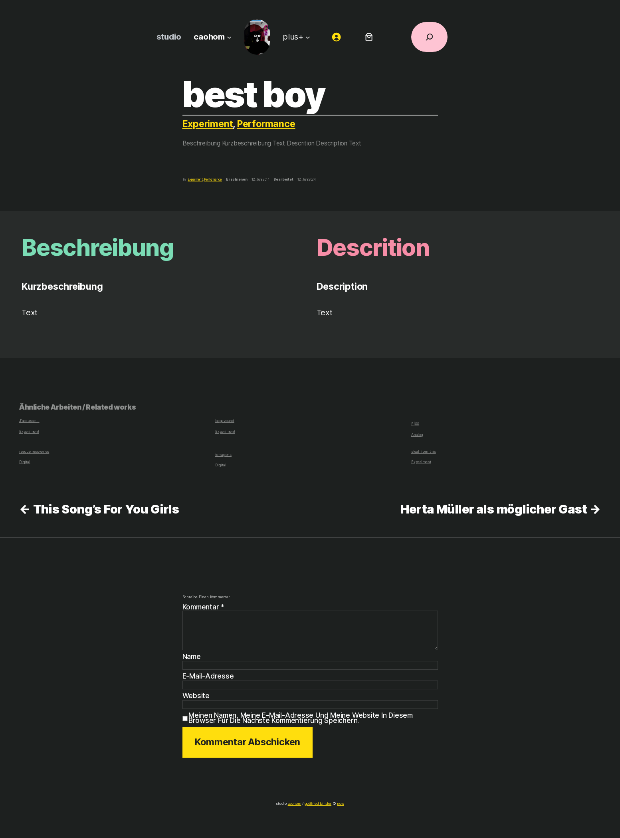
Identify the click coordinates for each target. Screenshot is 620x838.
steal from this (422, 452)
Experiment (208, 123)
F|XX (415, 424)
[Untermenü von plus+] (307, 36)
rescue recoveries (33, 452)
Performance (267, 123)
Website (195, 696)
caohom (295, 803)
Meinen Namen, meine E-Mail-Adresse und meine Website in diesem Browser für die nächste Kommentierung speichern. (301, 718)
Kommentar (204, 607)
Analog (416, 434)
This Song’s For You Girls (106, 509)
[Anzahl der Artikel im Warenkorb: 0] (369, 37)
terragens (223, 454)
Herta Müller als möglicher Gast (493, 509)
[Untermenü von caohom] (228, 36)
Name (192, 656)
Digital (24, 462)
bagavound (224, 421)
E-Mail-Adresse (207, 676)
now (338, 803)
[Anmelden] (336, 37)
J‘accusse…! (29, 421)
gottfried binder (317, 803)
